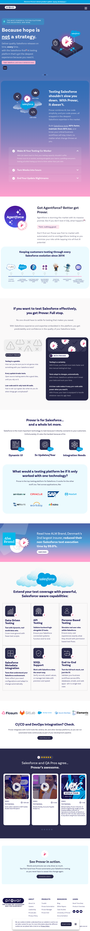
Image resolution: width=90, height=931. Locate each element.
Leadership (32, 909)
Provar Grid (45, 913)
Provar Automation (48, 906)
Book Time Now (78, 903)
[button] (75, 924)
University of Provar (63, 913)
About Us (32, 903)
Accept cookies (66, 924)
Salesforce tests (61, 125)
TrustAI (44, 903)
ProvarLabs (32, 913)
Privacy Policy (45, 926)
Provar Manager (47, 909)
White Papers (61, 906)
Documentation (62, 916)
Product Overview (79, 906)
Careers (31, 906)
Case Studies (61, 909)
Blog (58, 903)
